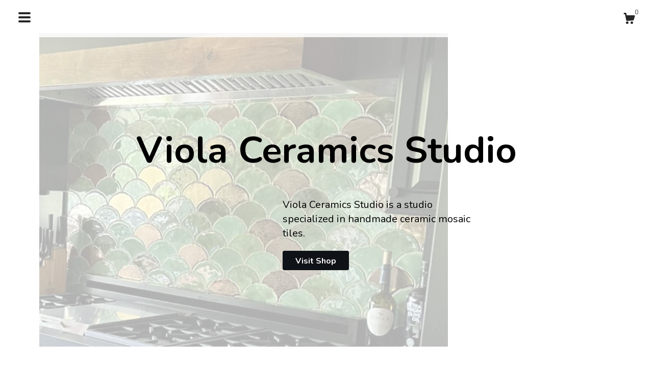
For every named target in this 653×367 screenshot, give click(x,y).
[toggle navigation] (24, 17)
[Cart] (629, 20)
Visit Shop (315, 261)
